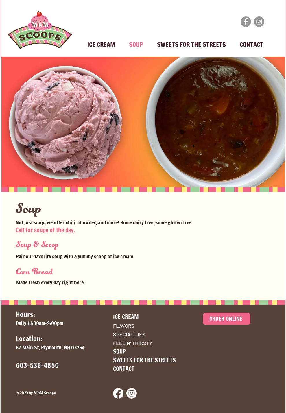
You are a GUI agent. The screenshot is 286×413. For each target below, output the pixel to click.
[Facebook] (246, 21)
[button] (101, 42)
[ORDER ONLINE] (226, 319)
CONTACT (123, 369)
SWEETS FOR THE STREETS (144, 360)
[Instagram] (259, 21)
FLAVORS (123, 325)
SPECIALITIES (129, 334)
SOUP (119, 351)
